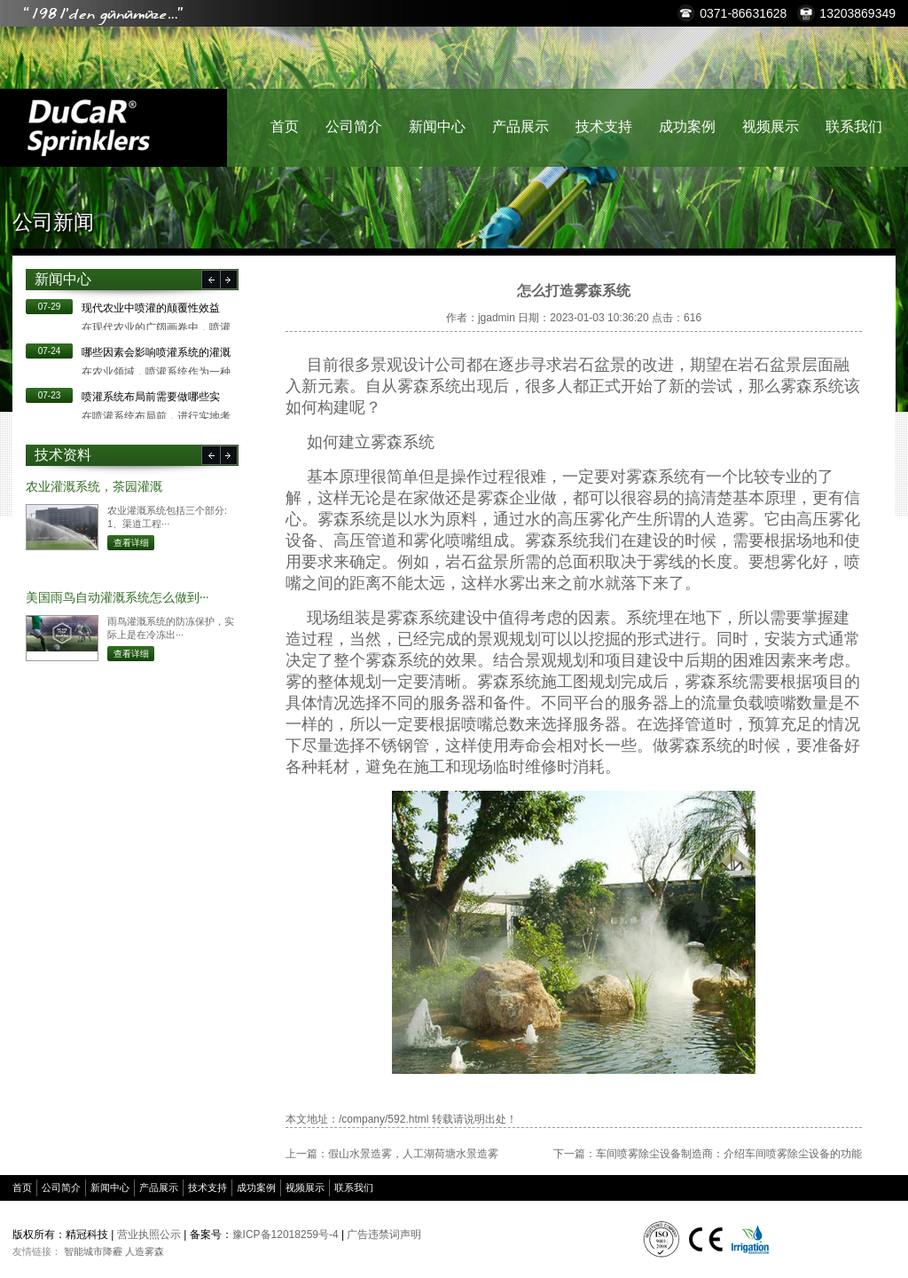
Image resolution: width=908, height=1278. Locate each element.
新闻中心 (437, 126)
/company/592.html (383, 1119)
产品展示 (520, 126)
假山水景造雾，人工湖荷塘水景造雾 (413, 1154)
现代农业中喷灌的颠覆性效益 (151, 308)
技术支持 (603, 126)
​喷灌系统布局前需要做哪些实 (151, 396)
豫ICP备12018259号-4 (285, 1234)
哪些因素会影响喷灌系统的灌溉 (156, 352)
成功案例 (687, 126)
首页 (284, 126)
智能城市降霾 (93, 1251)
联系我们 (854, 126)
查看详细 (131, 543)
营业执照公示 (149, 1234)
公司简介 (353, 126)
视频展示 (770, 126)
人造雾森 (144, 1251)
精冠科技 (87, 128)
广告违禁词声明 (384, 1234)
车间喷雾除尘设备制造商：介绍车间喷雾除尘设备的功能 (729, 1154)
